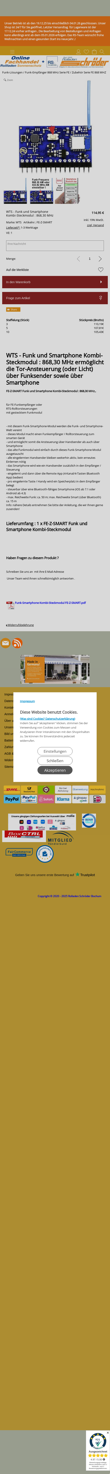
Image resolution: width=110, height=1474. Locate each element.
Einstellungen (55, 751)
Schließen (55, 760)
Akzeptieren (55, 770)
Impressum (27, 701)
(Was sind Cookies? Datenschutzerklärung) (47, 718)
